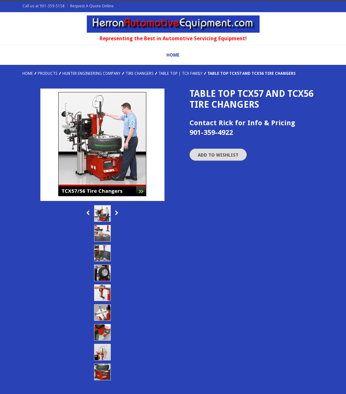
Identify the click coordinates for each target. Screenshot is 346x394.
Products (48, 73)
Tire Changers (139, 73)
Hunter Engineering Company (91, 73)
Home (27, 73)
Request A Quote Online (92, 6)
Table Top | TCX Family (180, 73)
